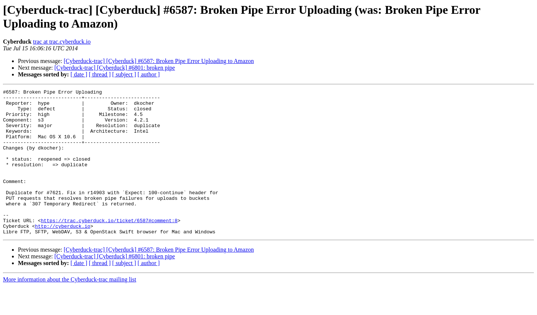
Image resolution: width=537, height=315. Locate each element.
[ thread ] (100, 74)
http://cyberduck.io (62, 254)
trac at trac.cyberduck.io (62, 41)
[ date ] (78, 74)
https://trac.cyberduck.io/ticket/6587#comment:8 (109, 247)
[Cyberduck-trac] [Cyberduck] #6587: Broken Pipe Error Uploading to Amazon (159, 61)
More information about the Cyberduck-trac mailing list (69, 308)
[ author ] (149, 74)
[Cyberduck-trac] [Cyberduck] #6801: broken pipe (114, 67)
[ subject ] (124, 74)
